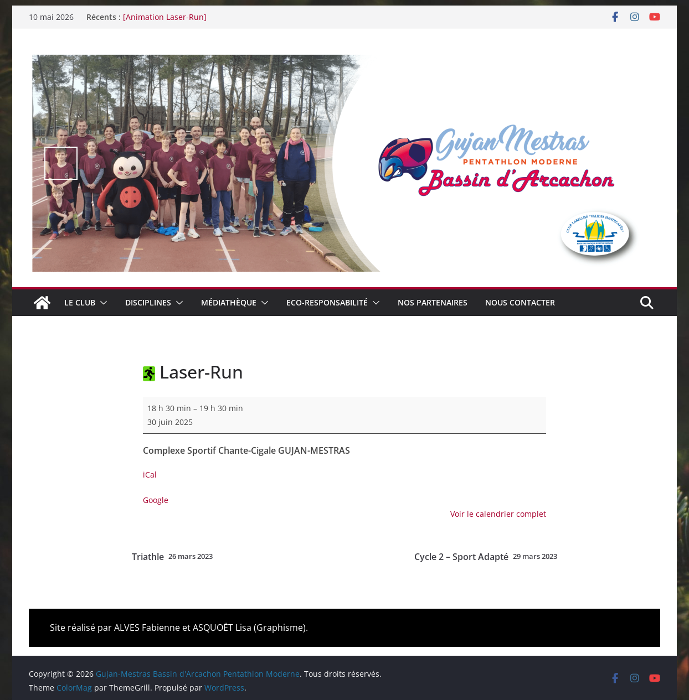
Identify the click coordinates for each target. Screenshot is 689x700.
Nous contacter (520, 302)
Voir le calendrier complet (498, 514)
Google (155, 500)
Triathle (172, 556)
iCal (150, 474)
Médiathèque (228, 302)
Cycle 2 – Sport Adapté (485, 556)
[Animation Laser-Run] (165, 17)
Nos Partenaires (432, 302)
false (61, 163)
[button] (101, 302)
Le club (79, 302)
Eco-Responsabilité (327, 302)
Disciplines (148, 302)
